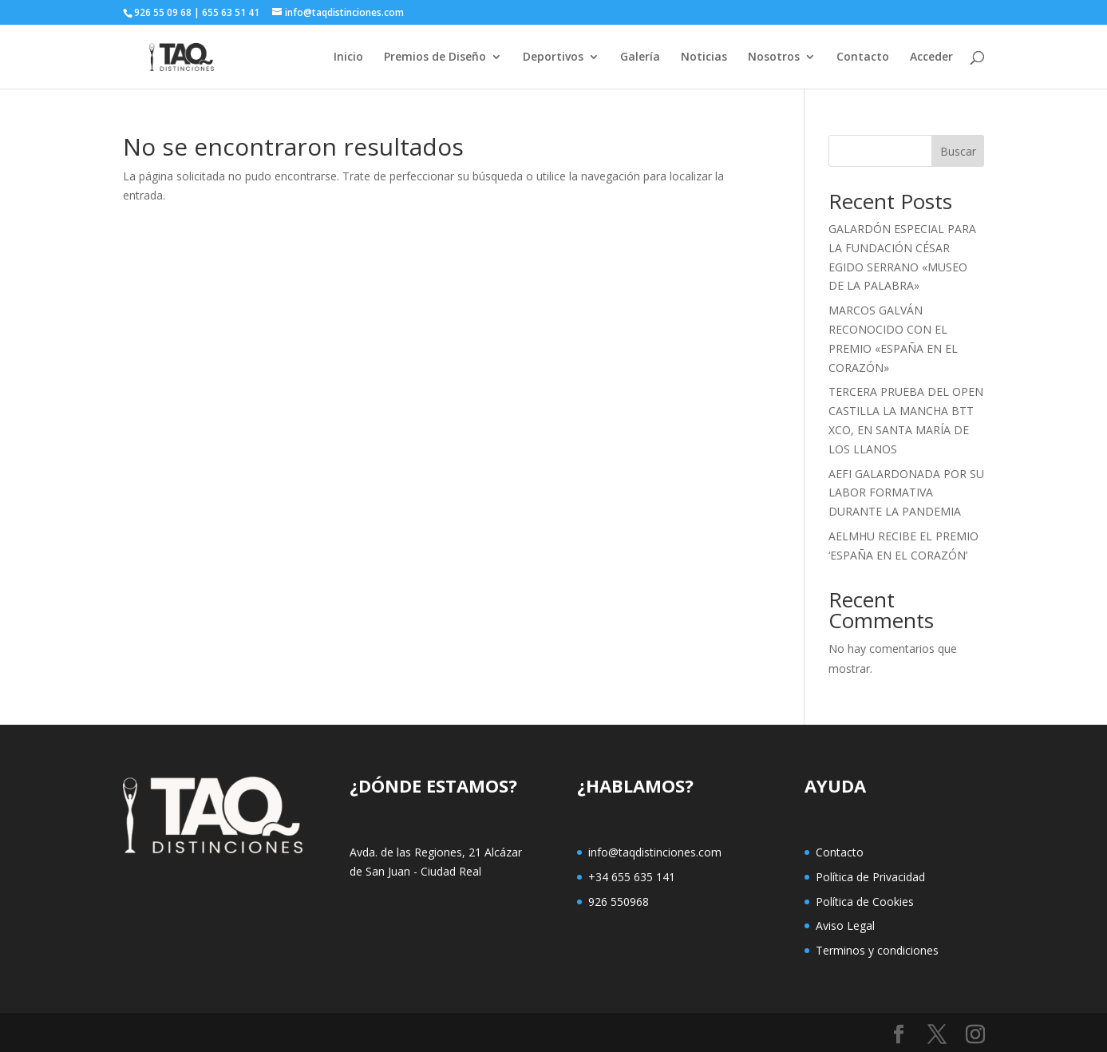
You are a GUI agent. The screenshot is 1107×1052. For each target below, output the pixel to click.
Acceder (931, 57)
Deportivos (553, 57)
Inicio (348, 57)
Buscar (958, 151)
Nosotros (774, 57)
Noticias (704, 57)
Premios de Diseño (435, 57)
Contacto (862, 57)
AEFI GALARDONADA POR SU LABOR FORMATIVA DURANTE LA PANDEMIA (906, 493)
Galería (640, 57)
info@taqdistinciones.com (655, 852)
